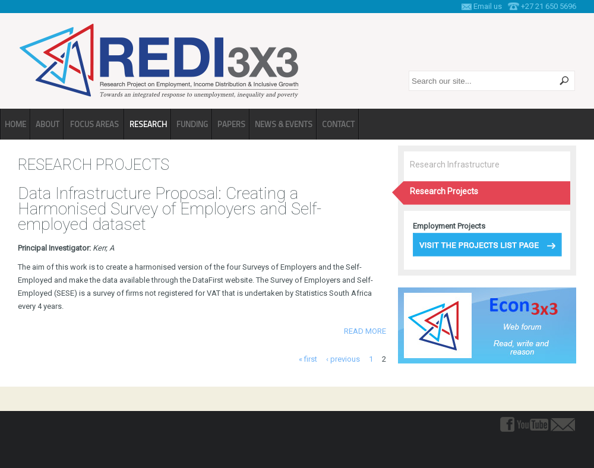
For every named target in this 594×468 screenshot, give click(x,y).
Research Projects (444, 191)
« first (308, 359)
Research (148, 124)
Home (15, 124)
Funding (192, 124)
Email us (487, 6)
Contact (338, 124)
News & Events (283, 124)
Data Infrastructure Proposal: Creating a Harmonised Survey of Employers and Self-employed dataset (169, 209)
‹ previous (343, 359)
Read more (365, 331)
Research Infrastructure (455, 164)
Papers (231, 124)
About (47, 124)
